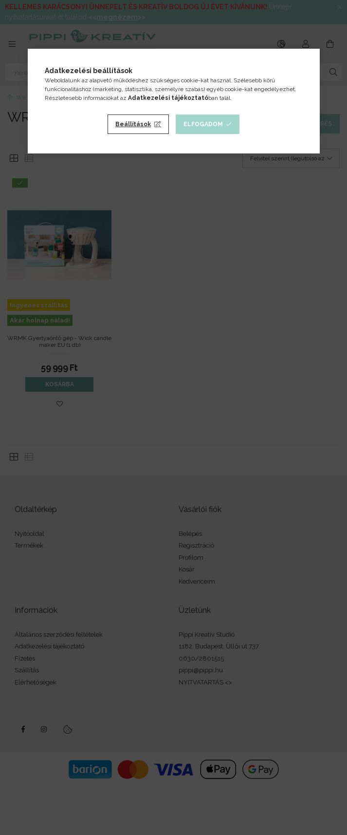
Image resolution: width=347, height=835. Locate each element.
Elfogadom (203, 124)
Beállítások (133, 124)
